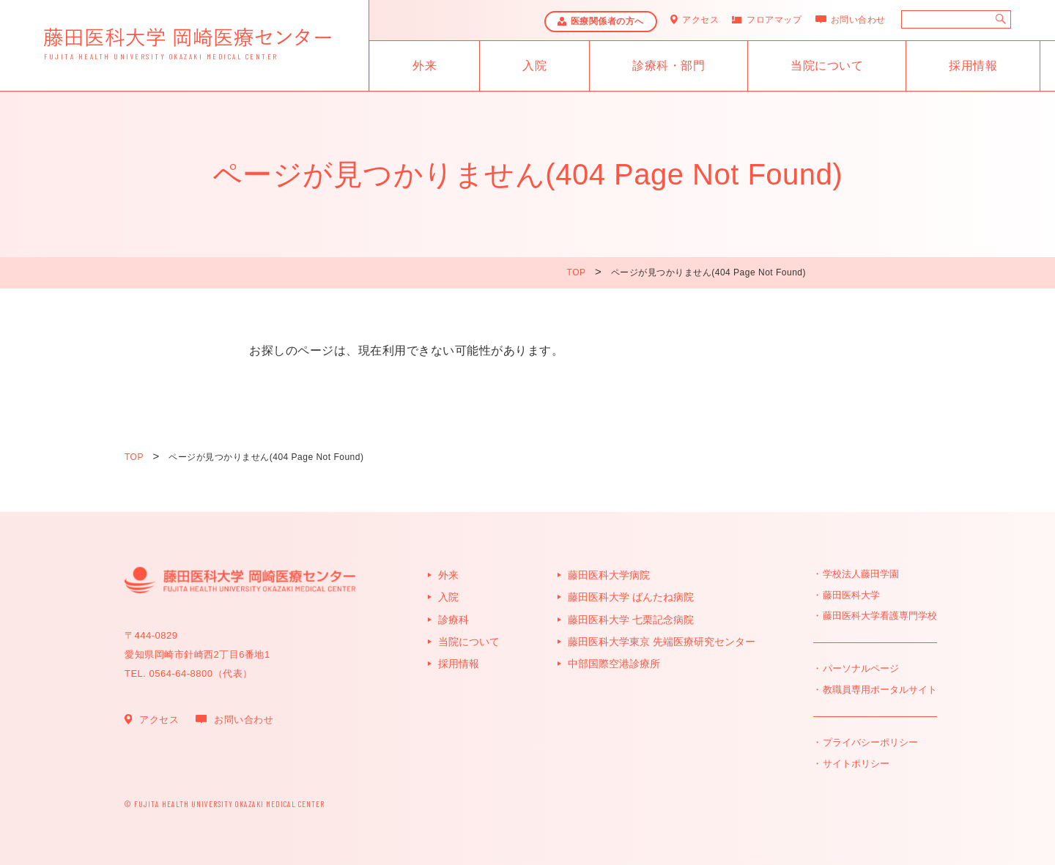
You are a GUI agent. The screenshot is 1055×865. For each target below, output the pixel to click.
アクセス (700, 20)
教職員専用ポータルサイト (880, 689)
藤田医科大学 (851, 595)
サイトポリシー (856, 763)
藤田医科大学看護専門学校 (880, 615)
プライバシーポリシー (870, 742)
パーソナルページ (861, 668)
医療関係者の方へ (607, 21)
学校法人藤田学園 (861, 573)
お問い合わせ (858, 20)
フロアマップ (774, 20)
